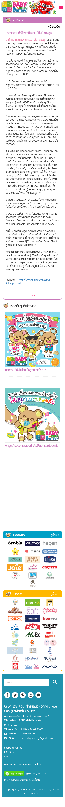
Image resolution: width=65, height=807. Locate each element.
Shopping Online (13, 747)
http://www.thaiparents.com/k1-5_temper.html (29, 281)
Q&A (6, 756)
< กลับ (32, 295)
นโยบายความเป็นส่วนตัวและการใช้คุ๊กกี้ (23, 764)
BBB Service (10, 752)
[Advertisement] (32, 496)
